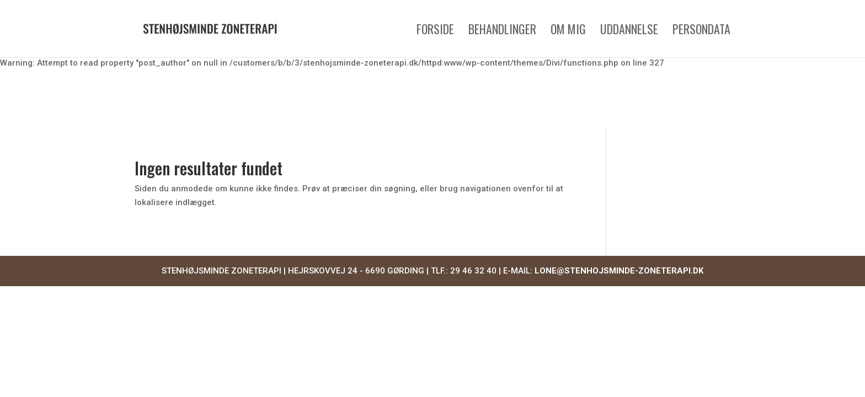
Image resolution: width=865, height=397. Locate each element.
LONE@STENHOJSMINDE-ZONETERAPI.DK (619, 271)
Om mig (568, 31)
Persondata (701, 31)
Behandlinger (502, 31)
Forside (435, 31)
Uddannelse (629, 31)
